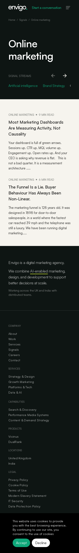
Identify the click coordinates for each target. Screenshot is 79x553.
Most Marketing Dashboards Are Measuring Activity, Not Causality (35, 128)
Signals (23, 19)
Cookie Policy (18, 485)
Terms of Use (17, 490)
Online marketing (40, 19)
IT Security (15, 501)
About (12, 333)
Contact (14, 360)
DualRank (15, 442)
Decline (41, 543)
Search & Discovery (22, 409)
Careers (14, 355)
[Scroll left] (53, 76)
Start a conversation (46, 8)
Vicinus (13, 436)
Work (12, 339)
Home (11, 19)
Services (14, 344)
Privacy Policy (18, 480)
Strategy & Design (21, 376)
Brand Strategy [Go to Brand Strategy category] (54, 86)
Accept (21, 543)
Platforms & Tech (20, 387)
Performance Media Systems (28, 415)
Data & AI (15, 392)
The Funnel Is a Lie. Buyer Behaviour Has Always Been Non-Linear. (34, 192)
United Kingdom (19, 458)
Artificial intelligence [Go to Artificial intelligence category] (23, 86)
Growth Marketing (21, 382)
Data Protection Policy (24, 506)
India (11, 463)
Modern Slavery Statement (27, 495)
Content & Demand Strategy (28, 420)
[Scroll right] (65, 76)
